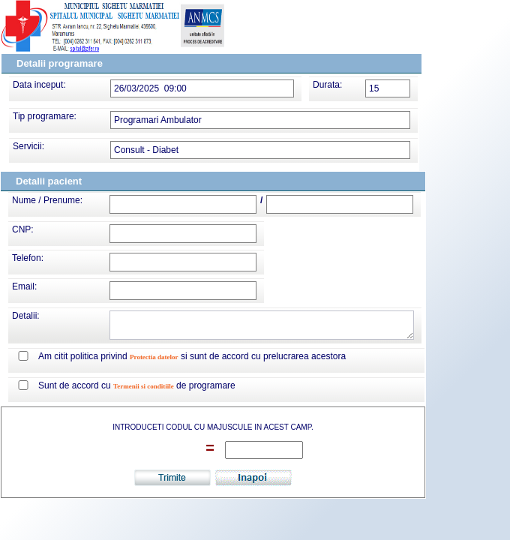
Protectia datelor (154, 357)
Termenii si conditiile (143, 386)
